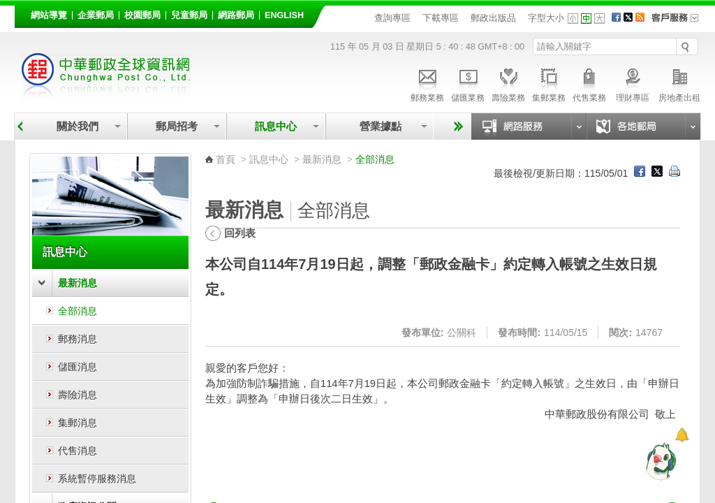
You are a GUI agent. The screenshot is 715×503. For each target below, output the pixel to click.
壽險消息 (77, 394)
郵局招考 (177, 126)
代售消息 (77, 450)
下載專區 (440, 18)
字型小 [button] (573, 18)
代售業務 (589, 83)
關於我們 (77, 126)
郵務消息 (77, 338)
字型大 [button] (599, 18)
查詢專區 (392, 18)
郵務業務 (427, 83)
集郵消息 (77, 422)
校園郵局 (142, 15)
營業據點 (379, 126)
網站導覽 (49, 15)
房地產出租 (679, 83)
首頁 (225, 159)
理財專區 (632, 83)
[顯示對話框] (682, 435)
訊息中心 (276, 126)
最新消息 (77, 283)
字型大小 (546, 18)
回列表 (240, 233)
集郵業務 (549, 83)
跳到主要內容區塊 (7, 7)
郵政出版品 (493, 18)
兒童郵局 (189, 15)
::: (22, 13)
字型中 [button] (586, 18)
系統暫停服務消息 (97, 478)
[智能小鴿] (659, 461)
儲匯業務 (468, 83)
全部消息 (77, 310)
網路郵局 (236, 15)
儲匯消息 (77, 366)
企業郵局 (96, 15)
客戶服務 (679, 22)
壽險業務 (508, 83)
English (284, 15)
